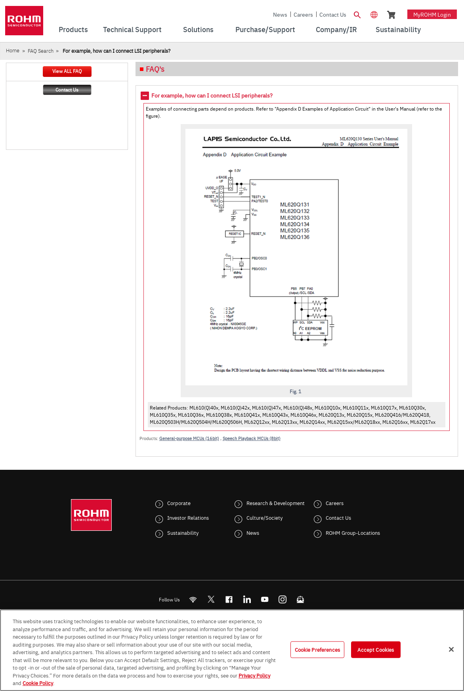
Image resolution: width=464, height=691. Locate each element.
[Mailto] (300, 599)
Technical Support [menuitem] (132, 29)
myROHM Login (432, 14)
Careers (303, 14)
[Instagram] (282, 599)
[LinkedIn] (247, 599)
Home (12, 50)
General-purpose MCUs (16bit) (189, 438)
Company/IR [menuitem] (336, 29)
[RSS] (193, 599)
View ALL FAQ (67, 71)
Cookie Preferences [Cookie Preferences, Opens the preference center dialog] (317, 649)
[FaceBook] (229, 599)
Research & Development (275, 502)
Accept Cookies (375, 649)
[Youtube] (264, 599)
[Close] (451, 649)
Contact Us (332, 14)
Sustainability (183, 532)
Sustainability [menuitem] (398, 29)
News (280, 14)
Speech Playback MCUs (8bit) (252, 438)
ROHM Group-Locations (353, 532)
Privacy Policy (254, 675)
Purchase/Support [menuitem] (265, 29)
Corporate (179, 502)
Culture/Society (264, 517)
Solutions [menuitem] (198, 29)
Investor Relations (188, 517)
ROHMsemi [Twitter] (211, 599)
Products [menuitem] (73, 29)
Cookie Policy (38, 682)
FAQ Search (40, 50)
